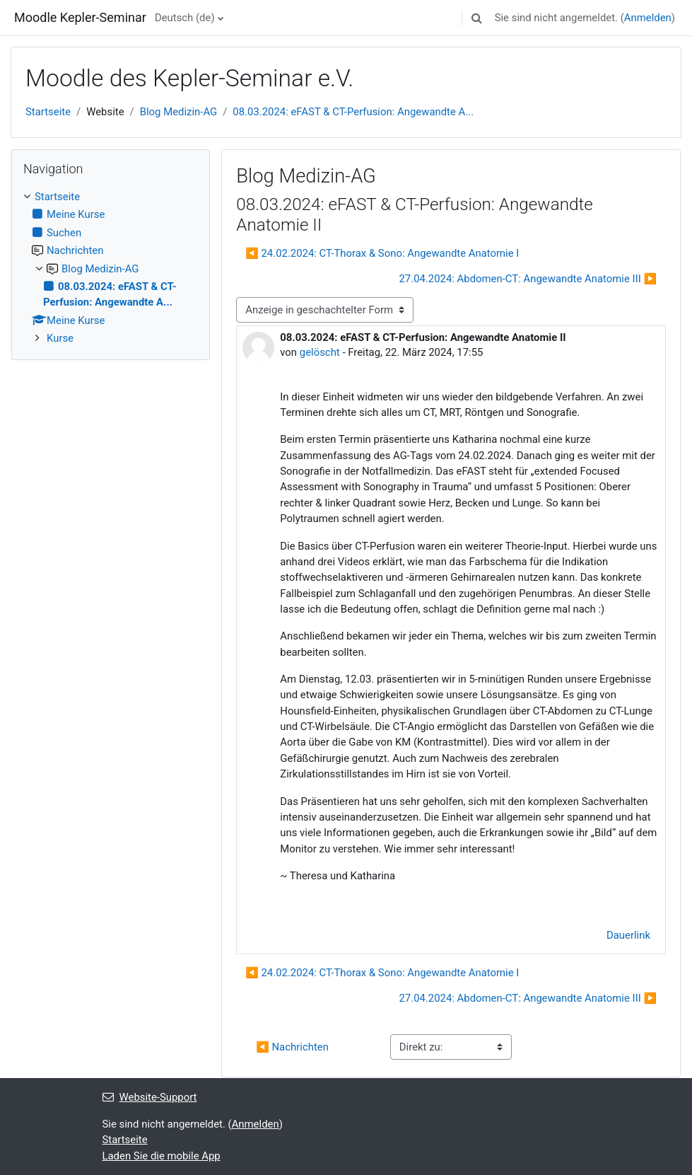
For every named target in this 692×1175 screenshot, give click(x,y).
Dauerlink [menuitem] (628, 935)
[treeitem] (110, 267)
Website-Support (149, 1097)
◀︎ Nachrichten (292, 1047)
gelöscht (320, 352)
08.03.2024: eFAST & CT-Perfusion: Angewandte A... (353, 111)
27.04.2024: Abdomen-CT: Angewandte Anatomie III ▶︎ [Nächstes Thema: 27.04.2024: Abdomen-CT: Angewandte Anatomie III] (528, 278)
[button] (477, 18)
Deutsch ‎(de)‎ (185, 17)
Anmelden (648, 17)
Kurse (60, 338)
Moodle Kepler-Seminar (80, 17)
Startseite (48, 111)
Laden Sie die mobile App (161, 1156)
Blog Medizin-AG (178, 111)
